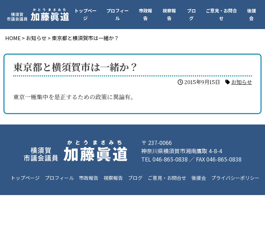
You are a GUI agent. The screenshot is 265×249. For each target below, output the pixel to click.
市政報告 (145, 14)
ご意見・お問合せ (221, 14)
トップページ (85, 14)
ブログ (191, 14)
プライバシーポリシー (235, 177)
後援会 (251, 14)
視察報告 (169, 14)
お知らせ (241, 81)
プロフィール (117, 14)
